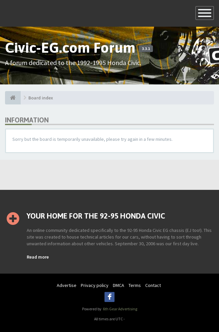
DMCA (118, 285)
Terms (135, 285)
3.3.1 (146, 49)
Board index (40, 98)
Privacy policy (94, 285)
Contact (153, 285)
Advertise (66, 285)
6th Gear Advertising (119, 308)
